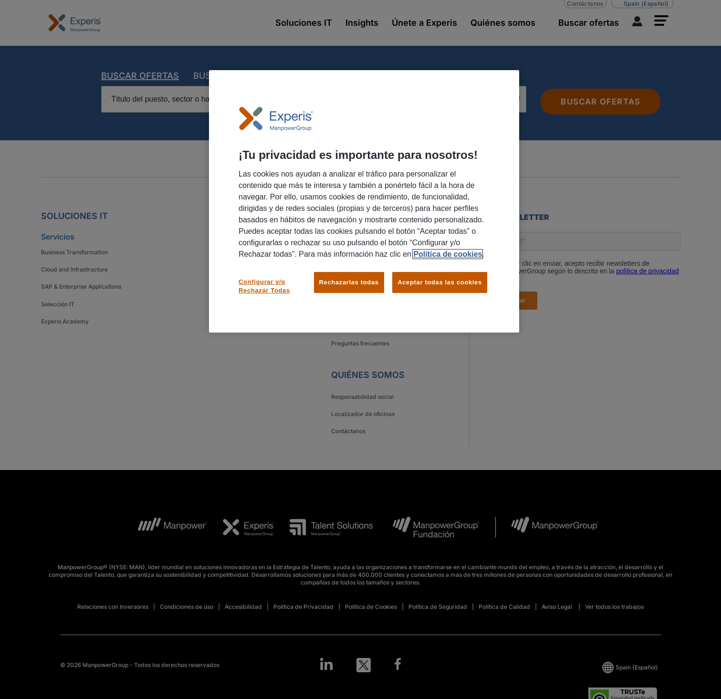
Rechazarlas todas (349, 282)
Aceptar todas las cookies (439, 282)
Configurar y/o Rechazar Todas (264, 286)
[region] (364, 201)
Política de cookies (447, 254)
